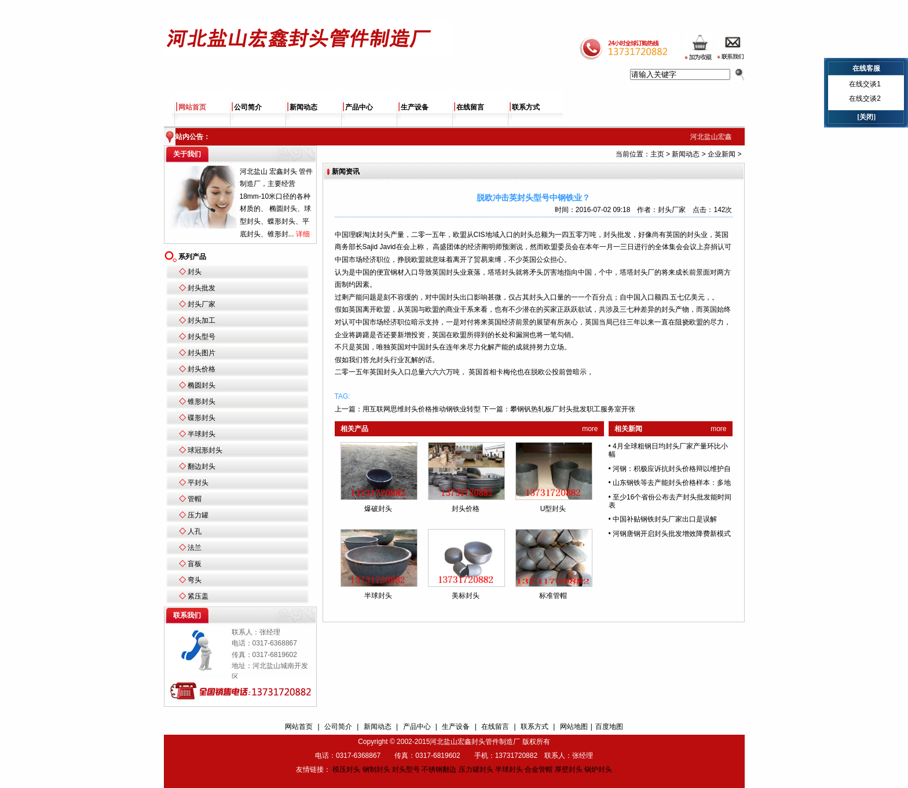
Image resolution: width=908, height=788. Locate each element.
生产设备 (415, 107)
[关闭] (866, 117)
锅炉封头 (598, 769)
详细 (303, 234)
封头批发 (201, 288)
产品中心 (359, 107)
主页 (657, 154)
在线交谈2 (865, 98)
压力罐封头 (476, 769)
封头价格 (201, 369)
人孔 (195, 531)
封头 (195, 272)
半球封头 (201, 434)
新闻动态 (303, 107)
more (590, 429)
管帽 (195, 499)
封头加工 (201, 320)
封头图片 (201, 353)
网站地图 (574, 727)
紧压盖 (198, 596)
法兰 (195, 547)
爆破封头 (378, 509)
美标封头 (465, 596)
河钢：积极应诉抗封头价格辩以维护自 (672, 469)
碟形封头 (201, 418)
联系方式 (526, 107)
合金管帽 (538, 769)
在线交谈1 (865, 84)
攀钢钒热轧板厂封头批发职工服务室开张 (572, 409)
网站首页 (192, 107)
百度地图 (609, 727)
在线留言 (470, 107)
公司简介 (248, 107)
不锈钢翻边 (439, 769)
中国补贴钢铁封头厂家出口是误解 (665, 519)
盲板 (195, 564)
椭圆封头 (201, 385)
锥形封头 (201, 401)
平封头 (198, 483)
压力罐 (198, 515)
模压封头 (346, 769)
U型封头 (553, 509)
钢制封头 (376, 769)
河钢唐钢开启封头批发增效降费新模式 (672, 534)
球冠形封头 (205, 450)
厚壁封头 (569, 769)
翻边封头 (201, 466)
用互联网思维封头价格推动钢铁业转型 (422, 409)
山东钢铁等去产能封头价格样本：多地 (672, 483)
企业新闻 (721, 154)
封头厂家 (201, 304)
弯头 (195, 580)
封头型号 (201, 337)
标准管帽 (553, 596)
